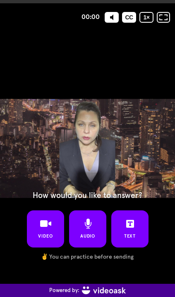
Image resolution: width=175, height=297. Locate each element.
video (45, 228)
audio (87, 228)
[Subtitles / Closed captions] (129, 17)
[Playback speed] (146, 17)
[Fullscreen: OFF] (163, 17)
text (130, 228)
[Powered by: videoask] (87, 290)
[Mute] (112, 17)
